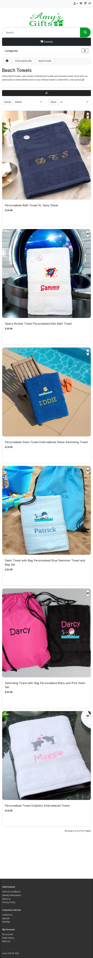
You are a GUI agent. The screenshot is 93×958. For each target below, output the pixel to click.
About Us (6, 898)
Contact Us (7, 914)
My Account (7, 934)
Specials (6, 918)
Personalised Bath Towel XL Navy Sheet (31, 205)
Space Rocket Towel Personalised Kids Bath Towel (38, 323)
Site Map (6, 921)
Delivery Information (11, 895)
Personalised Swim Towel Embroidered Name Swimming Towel (46, 442)
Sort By (7, 102)
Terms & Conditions (11, 891)
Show (53, 102)
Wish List (6, 941)
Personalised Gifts (23, 60)
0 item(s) (46, 41)
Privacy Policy (8, 902)
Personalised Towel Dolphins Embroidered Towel (37, 805)
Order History (8, 937)
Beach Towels (45, 60)
